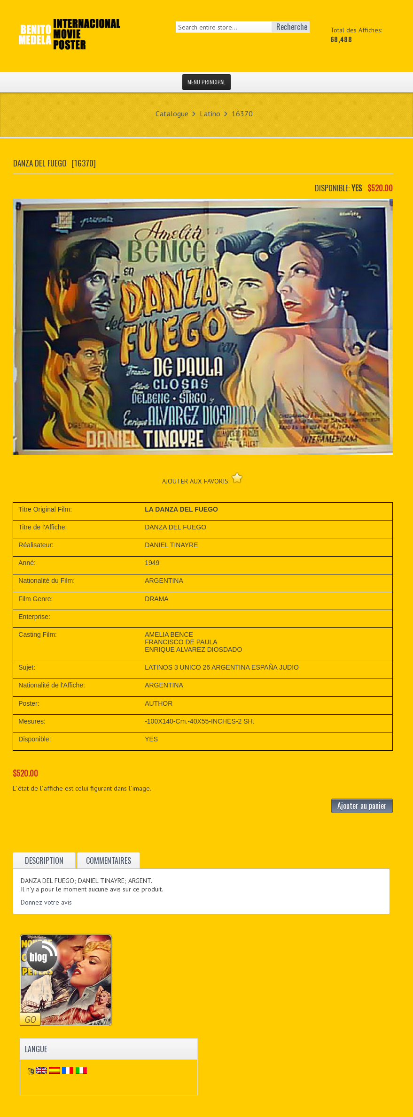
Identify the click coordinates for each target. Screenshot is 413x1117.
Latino (210, 113)
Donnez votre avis (46, 902)
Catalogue (172, 113)
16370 (242, 113)
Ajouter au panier (362, 805)
